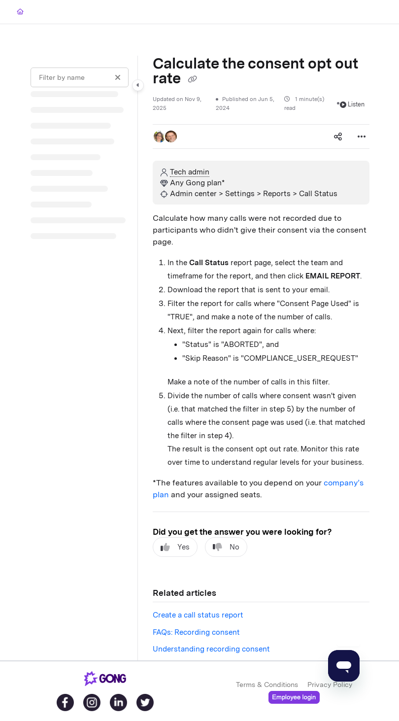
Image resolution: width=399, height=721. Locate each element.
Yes (175, 547)
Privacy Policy (329, 684)
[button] (160, 136)
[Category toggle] (138, 85)
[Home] (20, 12)
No (226, 547)
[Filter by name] (80, 77)
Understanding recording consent (211, 649)
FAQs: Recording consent (196, 632)
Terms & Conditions (267, 684)
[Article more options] (361, 136)
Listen (352, 104)
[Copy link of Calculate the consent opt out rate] (192, 79)
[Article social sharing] (338, 136)
